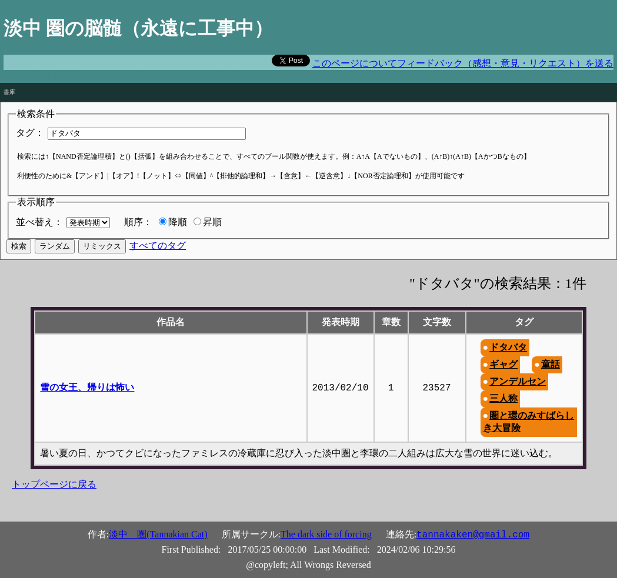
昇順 (212, 222)
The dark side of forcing (326, 534)
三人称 (503, 398)
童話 (550, 364)
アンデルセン (517, 381)
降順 (177, 222)
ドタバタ (508, 347)
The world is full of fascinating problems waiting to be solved (120, 75)
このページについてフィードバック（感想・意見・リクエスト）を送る (462, 63)
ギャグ (503, 364)
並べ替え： (39, 222)
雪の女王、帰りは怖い (87, 387)
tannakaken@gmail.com (472, 535)
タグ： (30, 133)
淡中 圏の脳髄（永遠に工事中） (138, 28)
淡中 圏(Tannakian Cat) (158, 534)
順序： (138, 222)
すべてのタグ (157, 245)
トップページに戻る (54, 484)
